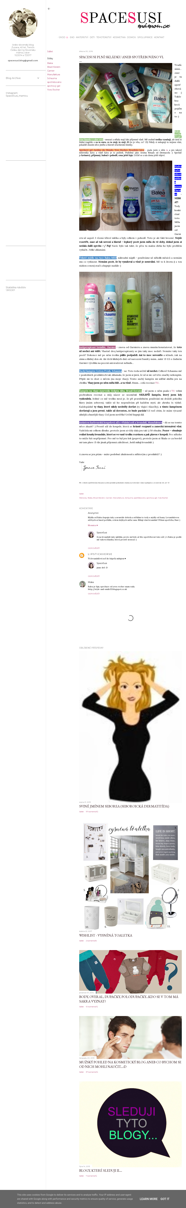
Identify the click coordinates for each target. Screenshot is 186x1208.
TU (157, 382)
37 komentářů (92, 1072)
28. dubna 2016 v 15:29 (117, 563)
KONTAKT (158, 37)
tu (167, 150)
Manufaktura (53, 74)
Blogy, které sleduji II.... (100, 1170)
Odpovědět (94, 548)
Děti (91, 37)
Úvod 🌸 (62, 37)
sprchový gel (53, 86)
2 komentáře (91, 941)
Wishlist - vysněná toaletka (105, 935)
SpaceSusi (102, 532)
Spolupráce (144, 37)
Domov (130, 37)
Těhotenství (102, 37)
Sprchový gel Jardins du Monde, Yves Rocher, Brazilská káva (111, 150)
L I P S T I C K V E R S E (100, 554)
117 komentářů (92, 811)
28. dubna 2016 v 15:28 (117, 533)
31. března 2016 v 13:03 (122, 554)
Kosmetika (118, 37)
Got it (165, 1199)
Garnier (50, 70)
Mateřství (81, 37)
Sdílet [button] (50, 51)
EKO (71, 37)
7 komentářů (91, 1176)
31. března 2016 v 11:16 (108, 513)
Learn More (149, 1199)
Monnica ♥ (93, 525)
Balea (50, 63)
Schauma (52, 78)
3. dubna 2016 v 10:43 (104, 582)
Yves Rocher (53, 89)
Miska (91, 582)
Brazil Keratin (53, 67)
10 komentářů (92, 1007)
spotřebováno (54, 82)
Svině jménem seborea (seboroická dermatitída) (124, 806)
